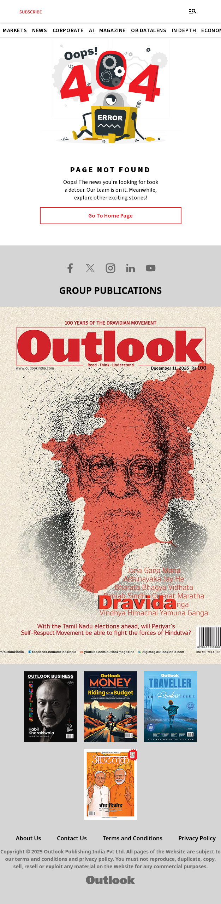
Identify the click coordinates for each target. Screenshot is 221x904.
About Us (28, 838)
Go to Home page (110, 216)
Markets (15, 30)
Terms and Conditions (132, 838)
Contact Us (72, 838)
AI (91, 30)
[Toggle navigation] (193, 11)
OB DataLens (149, 30)
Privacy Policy (197, 838)
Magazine (112, 30)
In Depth (184, 30)
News (39, 30)
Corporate (68, 30)
